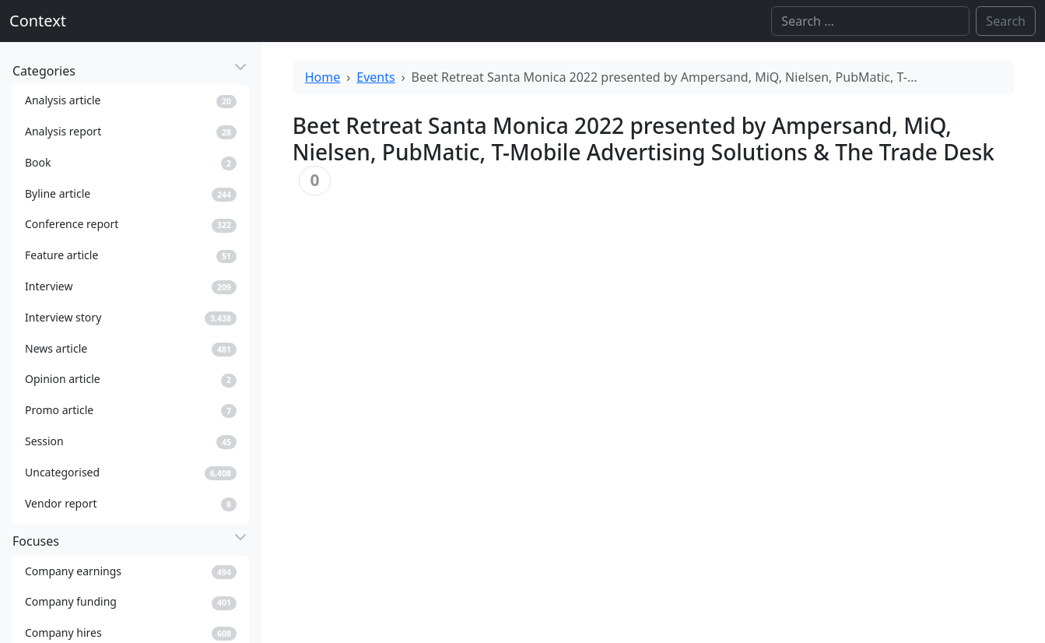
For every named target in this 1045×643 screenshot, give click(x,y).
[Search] (870, 21)
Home (323, 77)
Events (375, 77)
